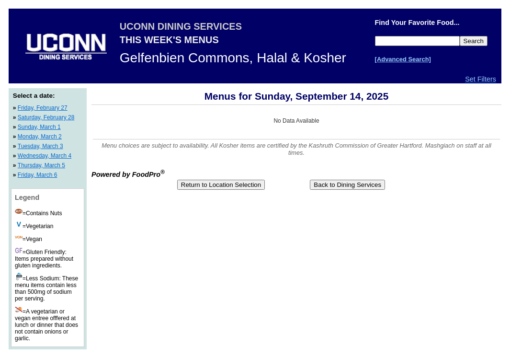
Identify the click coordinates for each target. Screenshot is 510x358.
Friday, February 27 (43, 107)
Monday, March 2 (40, 136)
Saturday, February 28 (46, 117)
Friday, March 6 (37, 175)
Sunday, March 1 (39, 127)
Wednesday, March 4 (44, 155)
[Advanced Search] (403, 59)
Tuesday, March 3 (40, 146)
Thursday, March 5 (41, 165)
